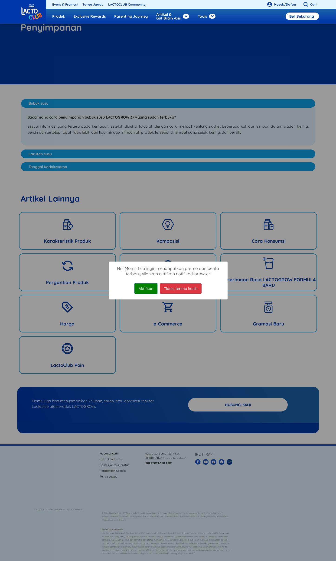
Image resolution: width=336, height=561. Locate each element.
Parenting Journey (131, 16)
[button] (309, 4)
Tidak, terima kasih (180, 288)
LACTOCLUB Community (127, 4)
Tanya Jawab (93, 4)
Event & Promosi (65, 4)
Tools (206, 16)
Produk (58, 16)
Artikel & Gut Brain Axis (172, 16)
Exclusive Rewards (90, 16)
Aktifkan (146, 288)
